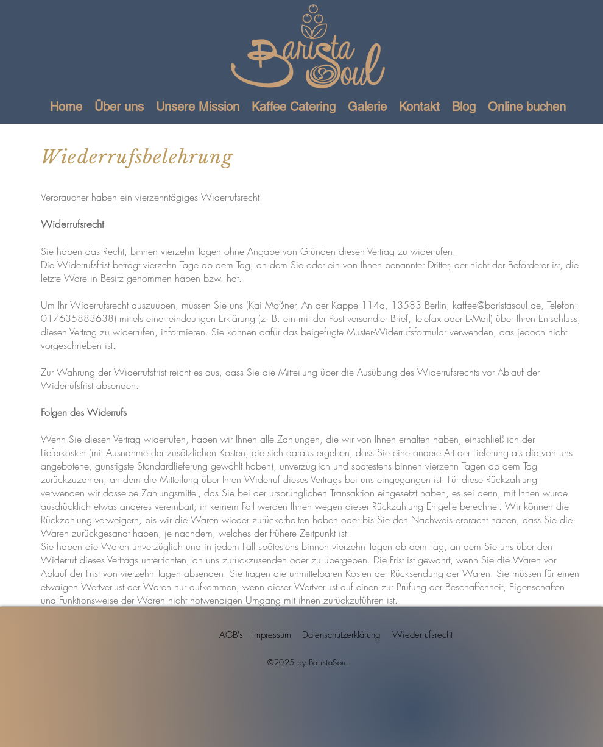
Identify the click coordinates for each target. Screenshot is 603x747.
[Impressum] (271, 635)
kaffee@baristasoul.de (497, 305)
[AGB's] (231, 635)
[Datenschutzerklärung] (341, 635)
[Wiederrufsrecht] (422, 635)
